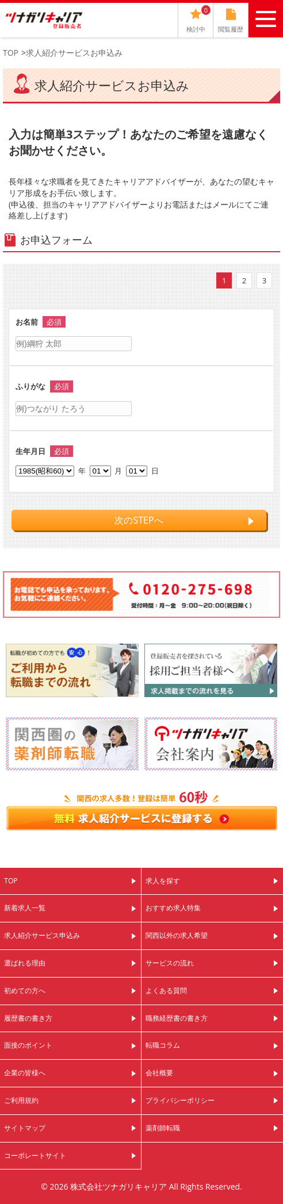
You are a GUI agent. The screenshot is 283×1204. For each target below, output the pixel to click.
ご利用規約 (21, 1100)
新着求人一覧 (24, 908)
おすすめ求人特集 (173, 908)
